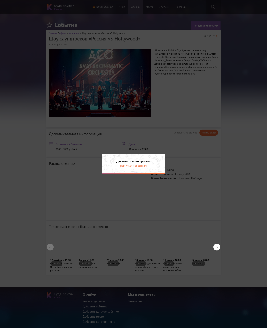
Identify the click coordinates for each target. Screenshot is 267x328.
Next (215, 245)
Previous (48, 245)
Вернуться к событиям (133, 165)
